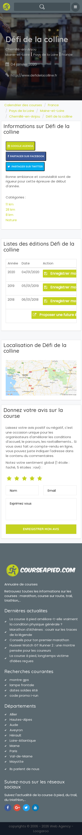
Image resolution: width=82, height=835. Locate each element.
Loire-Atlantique (23, 740)
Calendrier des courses (23, 105)
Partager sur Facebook (26, 156)
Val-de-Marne (21, 756)
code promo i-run (24, 695)
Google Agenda (20, 146)
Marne (15, 745)
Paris (13, 751)
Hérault (15, 735)
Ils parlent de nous (24, 769)
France (67, 54)
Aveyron (16, 730)
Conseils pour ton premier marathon (39, 640)
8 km (9, 214)
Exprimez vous (20, 503)
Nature (11, 220)
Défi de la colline (59, 116)
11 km (10, 204)
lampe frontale (22, 685)
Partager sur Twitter (25, 166)
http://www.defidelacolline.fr (34, 75)
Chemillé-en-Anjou (20, 49)
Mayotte (17, 761)
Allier (13, 714)
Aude (14, 724)
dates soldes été (24, 690)
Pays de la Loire (45, 54)
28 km (10, 209)
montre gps (19, 679)
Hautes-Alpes (21, 719)
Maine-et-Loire (17, 54)
